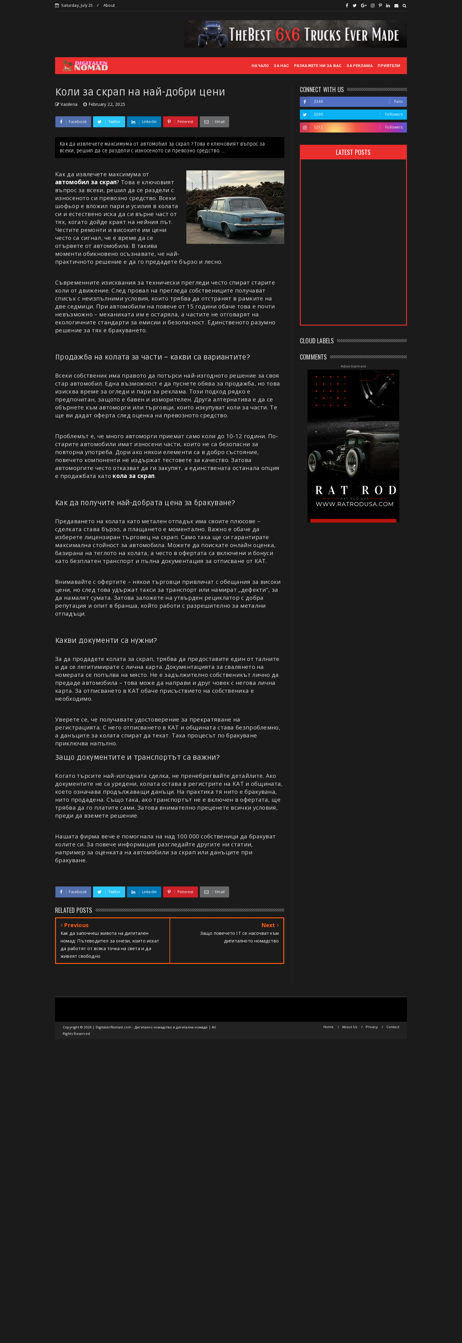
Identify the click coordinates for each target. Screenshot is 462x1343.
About (109, 5)
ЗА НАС (281, 65)
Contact (392, 1026)
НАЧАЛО (260, 65)
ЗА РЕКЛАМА (359, 65)
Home (328, 1026)
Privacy (372, 1026)
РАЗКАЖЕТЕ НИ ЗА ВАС (318, 65)
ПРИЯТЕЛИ (389, 65)
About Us (349, 1026)
